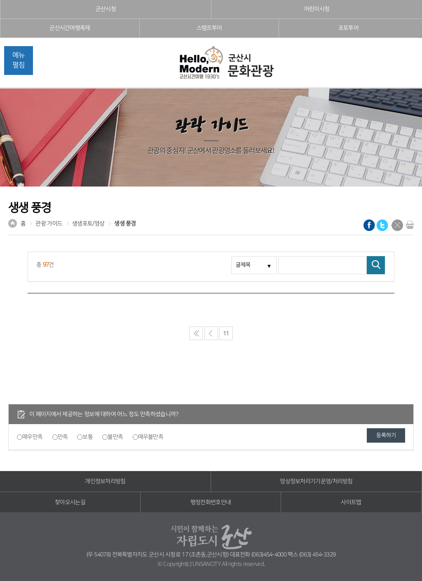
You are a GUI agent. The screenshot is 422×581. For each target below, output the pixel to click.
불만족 (115, 437)
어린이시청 (317, 9)
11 (226, 333)
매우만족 (32, 437)
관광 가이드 (48, 223)
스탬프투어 (209, 28)
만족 (63, 437)
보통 (87, 437)
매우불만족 (151, 437)
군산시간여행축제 (69, 28)
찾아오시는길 (70, 502)
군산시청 (106, 9)
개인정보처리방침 (105, 481)
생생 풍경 (125, 223)
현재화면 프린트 (408, 225)
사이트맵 (351, 502)
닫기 (397, 225)
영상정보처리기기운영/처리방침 (316, 481)
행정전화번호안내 (210, 502)
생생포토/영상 (88, 223)
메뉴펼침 (18, 60)
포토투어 (348, 28)
